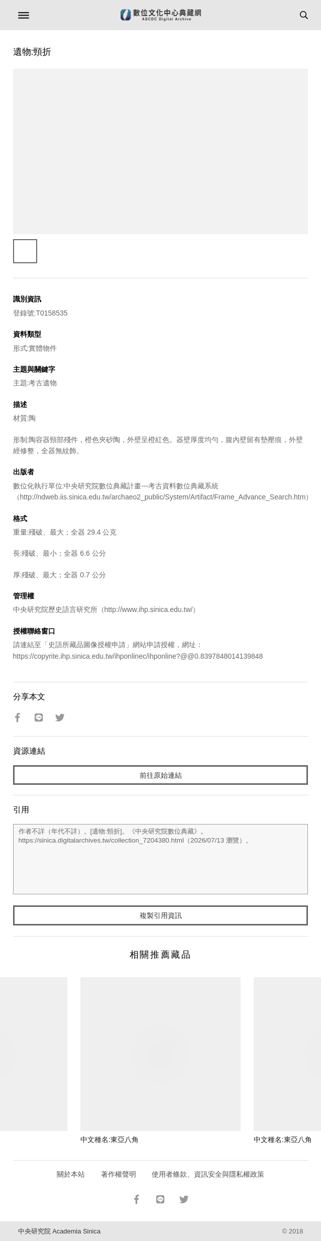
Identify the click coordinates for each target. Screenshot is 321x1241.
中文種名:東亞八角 (109, 1139)
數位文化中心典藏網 (161, 15)
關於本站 (71, 1174)
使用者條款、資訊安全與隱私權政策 (208, 1174)
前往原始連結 (161, 775)
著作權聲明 (118, 1174)
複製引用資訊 (161, 915)
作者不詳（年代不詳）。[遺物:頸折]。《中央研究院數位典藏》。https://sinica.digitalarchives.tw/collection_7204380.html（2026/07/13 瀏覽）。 (160, 859)
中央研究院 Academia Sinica (59, 1231)
